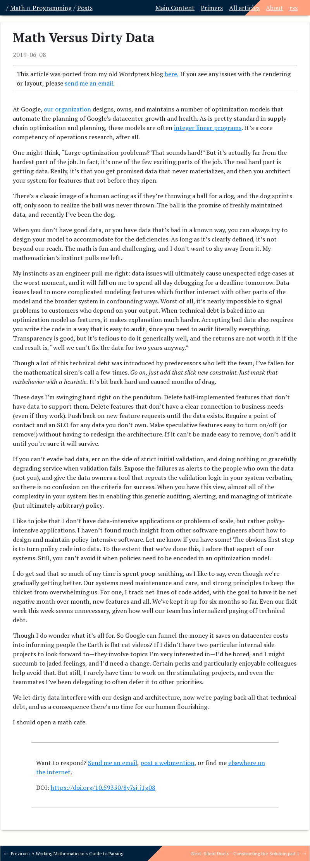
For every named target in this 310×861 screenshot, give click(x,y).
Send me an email (112, 762)
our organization (67, 109)
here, (172, 74)
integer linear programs (207, 127)
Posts (85, 7)
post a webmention (167, 762)
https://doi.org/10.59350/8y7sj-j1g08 (103, 787)
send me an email (89, 83)
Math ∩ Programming (41, 7)
